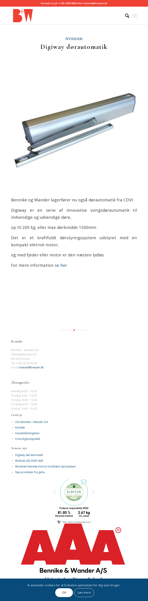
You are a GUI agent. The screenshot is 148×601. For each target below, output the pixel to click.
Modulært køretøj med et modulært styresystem (45, 466)
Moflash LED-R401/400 (29, 461)
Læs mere (84, 592)
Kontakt (20, 427)
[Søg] (125, 15)
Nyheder (74, 39)
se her (60, 265)
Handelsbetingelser (27, 433)
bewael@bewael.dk (31, 367)
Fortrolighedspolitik (27, 439)
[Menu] (134, 15)
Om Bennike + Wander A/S (31, 422)
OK (64, 592)
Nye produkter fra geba (30, 472)
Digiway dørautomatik (74, 47)
